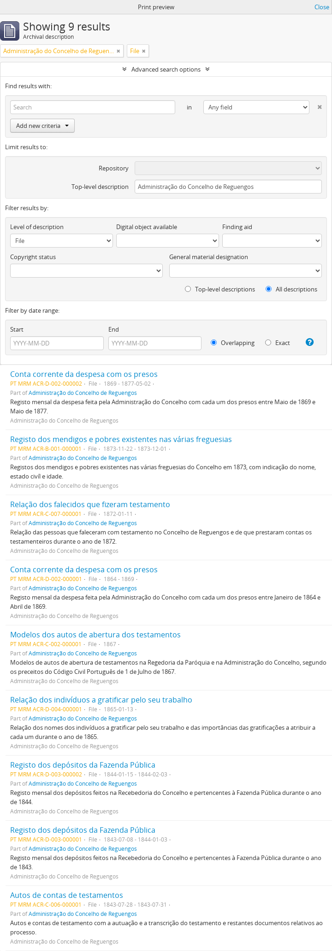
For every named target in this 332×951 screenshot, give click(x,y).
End (113, 329)
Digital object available (146, 227)
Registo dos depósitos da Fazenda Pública (82, 765)
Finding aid (237, 227)
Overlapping (233, 343)
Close (321, 7)
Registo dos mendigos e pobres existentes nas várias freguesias (121, 439)
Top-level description (100, 186)
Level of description (37, 227)
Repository (114, 168)
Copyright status (33, 257)
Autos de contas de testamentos (66, 895)
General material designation (208, 257)
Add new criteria (42, 125)
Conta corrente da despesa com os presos (84, 374)
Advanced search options (166, 69)
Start (17, 329)
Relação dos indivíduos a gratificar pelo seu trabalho (101, 700)
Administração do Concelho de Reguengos (83, 392)
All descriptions (291, 289)
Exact (277, 343)
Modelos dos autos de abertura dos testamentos (95, 635)
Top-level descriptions (220, 289)
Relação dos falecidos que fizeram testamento (90, 504)
